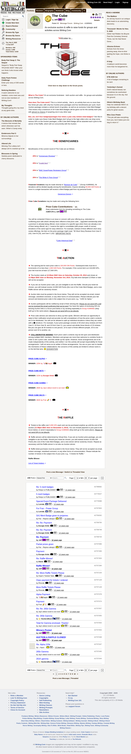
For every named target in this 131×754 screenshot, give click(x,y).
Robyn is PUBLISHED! (47, 490)
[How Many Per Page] (87, 478)
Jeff (56, 20)
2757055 (98, 616)
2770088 (98, 501)
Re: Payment (42, 537)
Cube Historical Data (64, 241)
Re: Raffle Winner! (44, 558)
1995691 (88, 23)
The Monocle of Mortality (12, 121)
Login (117, 2)
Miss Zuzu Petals (114, 115)
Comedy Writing (109, 723)
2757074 (98, 601)
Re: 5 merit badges (44, 487)
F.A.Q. (70, 698)
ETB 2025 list (112, 77)
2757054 (98, 623)
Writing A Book (93, 721)
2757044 (98, 658)
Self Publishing (45, 700)
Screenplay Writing (40, 725)
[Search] (58, 478)
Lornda (41, 504)
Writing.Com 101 (94, 2)
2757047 (98, 644)
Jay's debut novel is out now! (54, 388)
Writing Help (45, 723)
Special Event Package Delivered (51, 501)
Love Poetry (105, 716)
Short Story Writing (27, 721)
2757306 (98, 551)
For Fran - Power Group (47, 508)
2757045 (98, 651)
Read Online (45, 721)
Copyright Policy (17, 700)
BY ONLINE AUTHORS (10, 117)
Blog (68, 11)
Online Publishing (89, 716)
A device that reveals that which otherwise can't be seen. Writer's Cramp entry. (12, 125)
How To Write (52, 725)
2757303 (98, 558)
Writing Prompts (45, 708)
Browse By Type (14, 32)
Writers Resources (41, 716)
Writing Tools (89, 725)
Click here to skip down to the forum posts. (65, 86)
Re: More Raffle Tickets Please (50, 573)
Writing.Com (78, 23)
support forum (74, 706)
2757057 (98, 608)
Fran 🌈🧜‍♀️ (47, 400)
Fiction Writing (27, 718)
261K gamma (42, 659)
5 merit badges (43, 494)
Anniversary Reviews (47, 156)
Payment (40, 551)
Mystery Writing (85, 723)
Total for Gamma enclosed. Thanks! (52, 623)
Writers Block (64, 716)
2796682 (98, 487)
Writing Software (69, 721)
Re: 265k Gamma (44, 616)
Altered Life (6, 143)
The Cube (59, 16)
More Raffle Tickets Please (48, 587)
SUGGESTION (52, 349)
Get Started (80, 2)
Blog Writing (38, 718)
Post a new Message (54, 472)
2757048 (98, 637)
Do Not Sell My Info (18, 705)
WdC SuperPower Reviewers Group (52, 170)
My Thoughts (7, 105)
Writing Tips (80, 725)
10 (75, 674)
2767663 (98, 508)
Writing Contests (56, 721)
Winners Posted (44, 630)
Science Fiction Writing (58, 723)
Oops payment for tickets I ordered (52, 580)
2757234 (98, 573)
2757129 (98, 580)
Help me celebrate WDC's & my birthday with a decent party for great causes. (117, 107)
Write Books (62, 725)
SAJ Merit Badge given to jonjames (52, 516)
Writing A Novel (104, 721)
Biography (49, 11)
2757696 (98, 544)
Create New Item (12, 23)
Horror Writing (27, 725)
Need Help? (108, 2)
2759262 (98, 515)
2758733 (98, 537)
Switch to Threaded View (74, 472)
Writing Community (101, 725)
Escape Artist (48, 376)
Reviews (39, 11)
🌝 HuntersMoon (45, 619)
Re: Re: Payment (44, 523)
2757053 (98, 630)
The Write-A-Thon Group (48, 177)
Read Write (71, 725)
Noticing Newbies (9, 90)
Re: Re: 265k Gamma (46, 609)
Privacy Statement (17, 703)
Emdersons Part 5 (9, 133)
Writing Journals (81, 721)
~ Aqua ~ (42, 647)
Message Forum (66, 23)
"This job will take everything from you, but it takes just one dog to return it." (118, 119)
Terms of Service (17, 708)
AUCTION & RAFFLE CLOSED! (51, 637)
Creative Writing (48, 718)
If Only (109, 61)
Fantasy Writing (97, 723)
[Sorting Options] (44, 478)
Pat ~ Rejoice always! (47, 518)
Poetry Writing (81, 718)
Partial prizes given (44, 544)
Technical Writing (93, 718)
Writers (37, 721)
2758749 (98, 530)
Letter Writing (70, 718)
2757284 (98, 565)
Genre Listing (44, 696)
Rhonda (42, 583)
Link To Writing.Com (18, 698)
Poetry (98, 716)
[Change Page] (76, 478)
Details (97, 20)
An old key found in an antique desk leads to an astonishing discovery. (118, 21)
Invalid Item (43, 163)
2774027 (98, 494)
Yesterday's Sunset (115, 87)
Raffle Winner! (43, 566)
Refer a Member (16, 696)
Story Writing (104, 718)
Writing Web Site (34, 723)
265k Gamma (42, 652)
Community (14, 29)
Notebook (60, 11)
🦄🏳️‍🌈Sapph (47, 363)
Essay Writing (59, 718)
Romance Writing (73, 723)
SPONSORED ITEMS (9, 57)
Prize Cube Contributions (59, 206)
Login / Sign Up (12, 20)
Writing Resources (14, 39)
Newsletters (44, 710)
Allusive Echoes (113, 46)
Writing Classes (45, 705)
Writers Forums (53, 716)
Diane (41, 562)
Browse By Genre (14, 35)
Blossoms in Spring (10, 154)
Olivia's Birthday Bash (116, 102)
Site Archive (44, 712)
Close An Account (17, 710)
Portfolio (30, 11)
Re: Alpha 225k (43, 644)
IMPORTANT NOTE (63, 233)
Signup (125, 2)
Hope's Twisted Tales (46, 576)
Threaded (74, 678)
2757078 (98, 594)
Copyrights (43, 698)
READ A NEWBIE (113, 13)
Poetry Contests (22, 723)
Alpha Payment (43, 594)
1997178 (50, 212)
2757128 (98, 587)
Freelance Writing (28, 716)
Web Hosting (44, 703)
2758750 (98, 522)
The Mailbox (112, 16)
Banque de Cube (70, 185)
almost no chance (38, 112)
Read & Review (12, 26)
